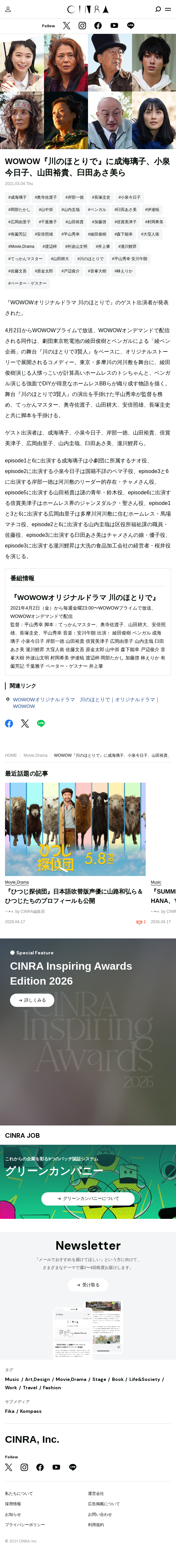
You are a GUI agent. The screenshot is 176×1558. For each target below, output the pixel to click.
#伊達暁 (152, 209)
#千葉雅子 (48, 222)
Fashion (52, 1387)
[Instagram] (82, 26)
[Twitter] (66, 26)
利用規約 (96, 1524)
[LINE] (130, 26)
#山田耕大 (60, 258)
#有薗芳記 (17, 234)
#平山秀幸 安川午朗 (129, 258)
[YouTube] (114, 26)
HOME (11, 755)
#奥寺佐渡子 (46, 197)
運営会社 (96, 1493)
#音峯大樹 (97, 271)
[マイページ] (8, 9)
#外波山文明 (76, 246)
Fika (9, 1411)
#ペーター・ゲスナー (27, 283)
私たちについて (19, 1493)
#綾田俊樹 (97, 234)
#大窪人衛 (150, 234)
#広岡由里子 (19, 222)
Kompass (31, 1411)
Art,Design (37, 1379)
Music (12, 1379)
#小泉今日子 (130, 197)
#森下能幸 (124, 234)
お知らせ (13, 1514)
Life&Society (144, 1379)
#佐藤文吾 (17, 271)
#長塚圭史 (101, 197)
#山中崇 (46, 209)
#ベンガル (97, 209)
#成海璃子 (17, 197)
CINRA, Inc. (32, 1439)
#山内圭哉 (70, 209)
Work (11, 1387)
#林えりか (124, 271)
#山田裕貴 (74, 222)
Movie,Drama (35, 755)
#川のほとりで (90, 258)
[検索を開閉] (158, 9)
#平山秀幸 (70, 234)
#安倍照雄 (44, 234)
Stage (99, 1379)
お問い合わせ (100, 1514)
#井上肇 (103, 246)
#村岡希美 (154, 222)
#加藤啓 (99, 222)
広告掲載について (104, 1504)
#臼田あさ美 (126, 209)
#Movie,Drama (21, 246)
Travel (30, 1387)
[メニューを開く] (168, 9)
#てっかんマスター (25, 258)
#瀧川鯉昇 (127, 246)
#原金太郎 (44, 271)
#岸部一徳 (74, 197)
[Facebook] (98, 26)
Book (118, 1379)
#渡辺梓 (50, 246)
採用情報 (13, 1504)
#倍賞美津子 (126, 222)
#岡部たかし (19, 209)
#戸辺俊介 (70, 271)
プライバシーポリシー (25, 1524)
